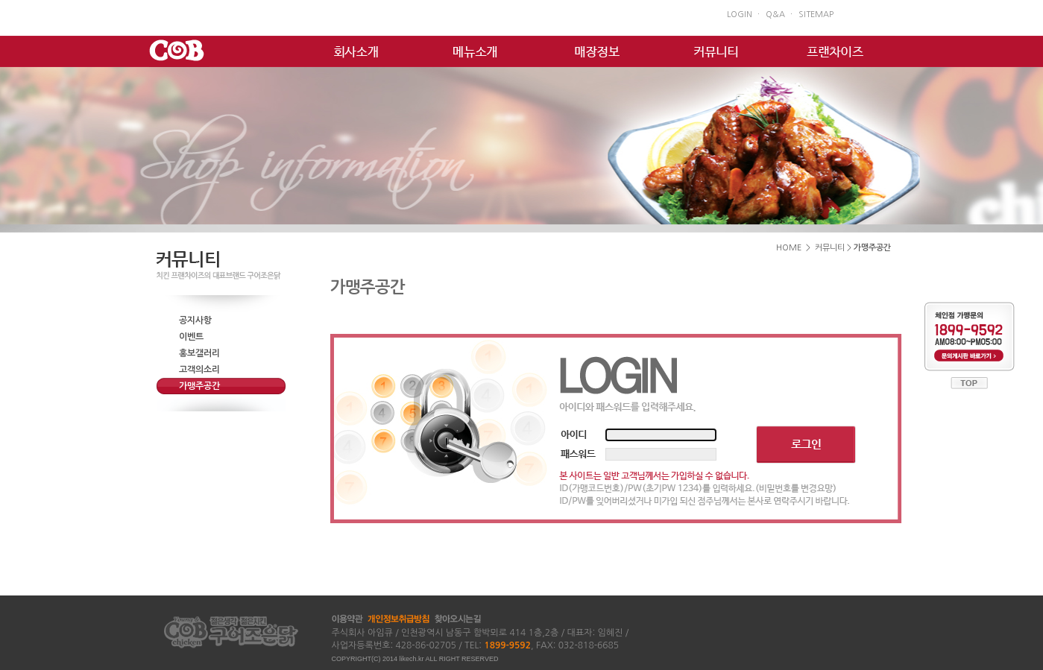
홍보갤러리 (199, 353)
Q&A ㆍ (780, 14)
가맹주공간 (199, 386)
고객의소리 (199, 369)
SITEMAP (816, 14)
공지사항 (195, 320)
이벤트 (191, 336)
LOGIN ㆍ (744, 14)
